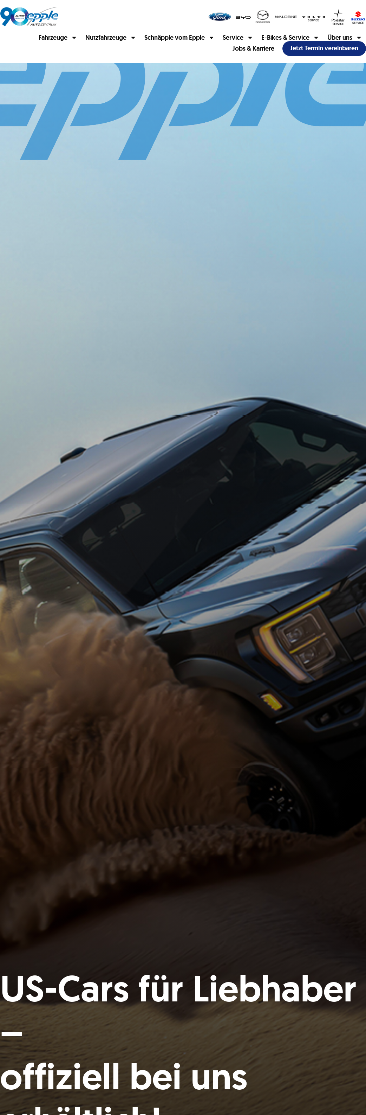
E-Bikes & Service (290, 37)
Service (238, 37)
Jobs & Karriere (253, 48)
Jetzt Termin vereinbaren (324, 48)
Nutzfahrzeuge (110, 37)
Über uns (344, 37)
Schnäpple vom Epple (179, 37)
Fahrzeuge (58, 37)
